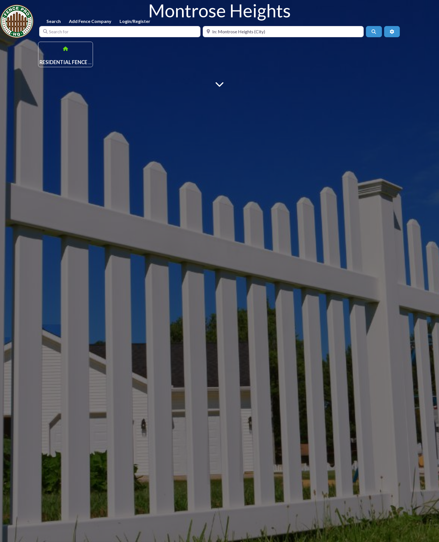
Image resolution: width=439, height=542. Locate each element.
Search (53, 21)
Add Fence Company (90, 21)
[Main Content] (219, 83)
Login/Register (135, 21)
